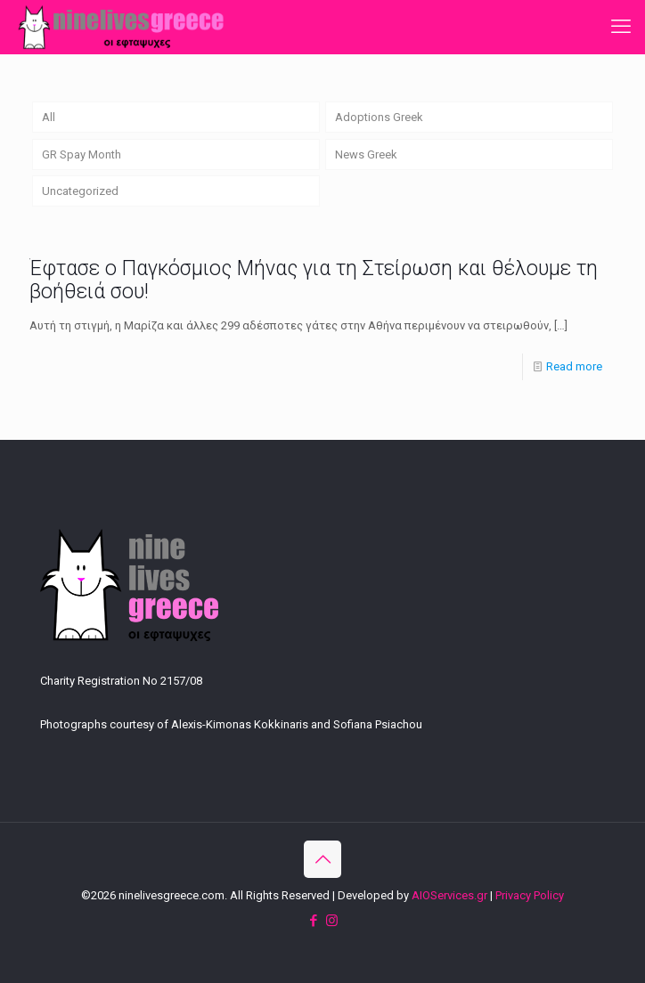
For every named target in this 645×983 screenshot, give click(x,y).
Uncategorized (80, 191)
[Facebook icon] (313, 921)
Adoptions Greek (379, 117)
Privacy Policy (529, 895)
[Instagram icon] (332, 921)
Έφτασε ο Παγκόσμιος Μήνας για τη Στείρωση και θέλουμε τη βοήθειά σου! (313, 280)
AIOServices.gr (449, 895)
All (48, 117)
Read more (574, 366)
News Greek (366, 154)
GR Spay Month (81, 154)
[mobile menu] (621, 27)
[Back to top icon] (322, 859)
